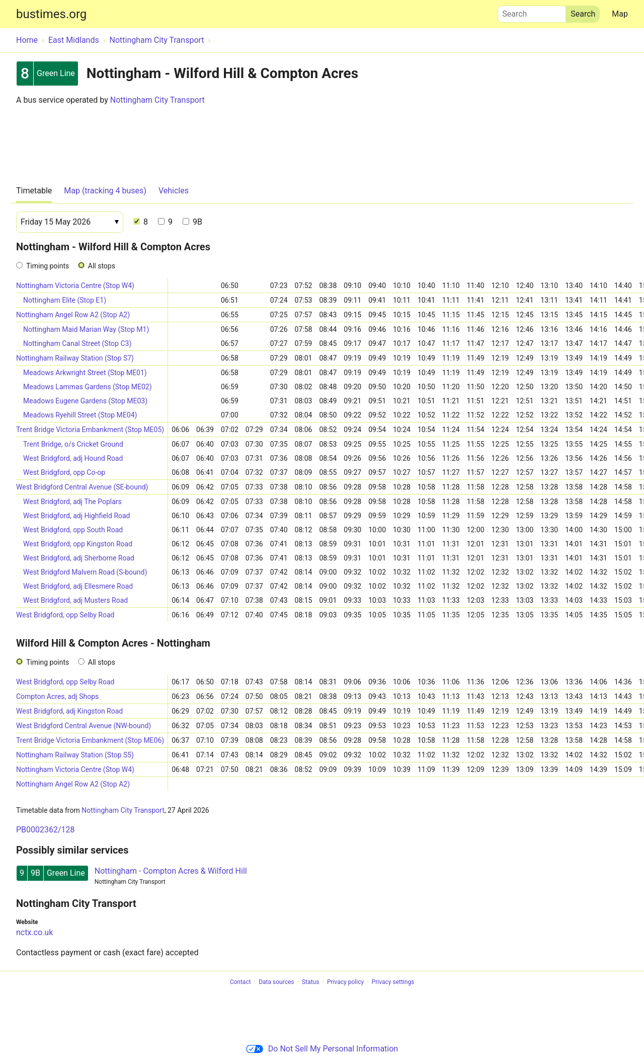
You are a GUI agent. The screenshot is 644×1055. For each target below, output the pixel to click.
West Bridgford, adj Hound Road (73, 458)
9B (192, 222)
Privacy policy (345, 982)
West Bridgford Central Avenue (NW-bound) (83, 726)
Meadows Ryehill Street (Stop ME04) (80, 415)
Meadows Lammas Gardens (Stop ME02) (87, 387)
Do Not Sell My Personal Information (322, 1048)
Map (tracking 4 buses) (105, 190)
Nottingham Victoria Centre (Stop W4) (75, 286)
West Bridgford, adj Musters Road (75, 600)
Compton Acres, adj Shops (57, 696)
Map (620, 14)
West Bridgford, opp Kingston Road (77, 544)
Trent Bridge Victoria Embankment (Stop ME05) (90, 430)
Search (532, 12)
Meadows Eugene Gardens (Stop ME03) (85, 401)
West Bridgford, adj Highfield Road (76, 516)
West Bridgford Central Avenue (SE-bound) (82, 487)
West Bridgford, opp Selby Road (65, 615)
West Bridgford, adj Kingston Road (69, 711)
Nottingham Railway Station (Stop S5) (75, 755)
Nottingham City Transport (157, 100)
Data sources (276, 982)
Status (310, 982)
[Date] (69, 222)
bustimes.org (51, 14)
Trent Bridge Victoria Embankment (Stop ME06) (90, 740)
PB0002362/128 (45, 829)
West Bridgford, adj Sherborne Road (78, 558)
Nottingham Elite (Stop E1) (64, 300)
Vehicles (173, 190)
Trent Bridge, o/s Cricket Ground (73, 444)
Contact (240, 982)
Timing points (47, 266)
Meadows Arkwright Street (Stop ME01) (85, 373)
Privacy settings (393, 982)
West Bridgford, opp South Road (73, 530)
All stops (101, 266)
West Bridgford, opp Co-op (64, 472)
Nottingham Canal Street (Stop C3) (77, 343)
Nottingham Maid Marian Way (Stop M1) (86, 329)
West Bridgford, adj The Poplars (72, 502)
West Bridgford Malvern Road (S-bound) (85, 572)
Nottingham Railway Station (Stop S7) (75, 358)
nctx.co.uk (34, 932)
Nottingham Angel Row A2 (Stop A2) (73, 315)
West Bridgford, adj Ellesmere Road (78, 586)
